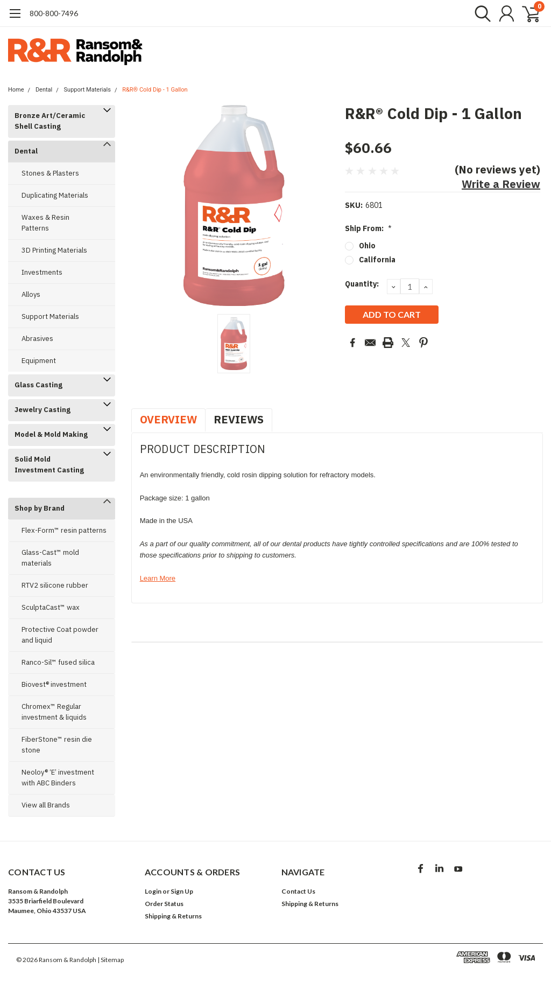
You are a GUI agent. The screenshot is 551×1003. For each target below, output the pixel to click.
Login (153, 891)
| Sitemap (110, 960)
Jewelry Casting (42, 409)
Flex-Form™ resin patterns (64, 530)
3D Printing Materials (54, 250)
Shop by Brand (40, 508)
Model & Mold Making (51, 434)
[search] (480, 13)
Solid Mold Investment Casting (49, 465)
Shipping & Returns (173, 916)
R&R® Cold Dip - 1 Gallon (154, 89)
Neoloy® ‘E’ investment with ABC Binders (58, 778)
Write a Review (501, 184)
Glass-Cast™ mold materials (50, 558)
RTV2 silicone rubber (55, 585)
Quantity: (362, 284)
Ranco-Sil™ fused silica (58, 662)
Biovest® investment (54, 684)
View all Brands (46, 805)
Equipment (39, 360)
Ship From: (368, 228)
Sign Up (182, 891)
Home (16, 89)
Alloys (31, 294)
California (377, 259)
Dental (44, 89)
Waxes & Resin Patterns (45, 223)
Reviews (239, 419)
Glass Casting (38, 384)
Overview (168, 419)
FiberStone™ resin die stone (57, 745)
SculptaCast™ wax (51, 607)
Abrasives (37, 338)
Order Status (164, 904)
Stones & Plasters (50, 173)
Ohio (367, 245)
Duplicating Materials (55, 195)
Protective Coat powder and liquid (60, 635)
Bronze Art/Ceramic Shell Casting (50, 121)
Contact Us (298, 891)
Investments (42, 272)
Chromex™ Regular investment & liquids (54, 712)
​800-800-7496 (54, 13)
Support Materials (87, 89)
